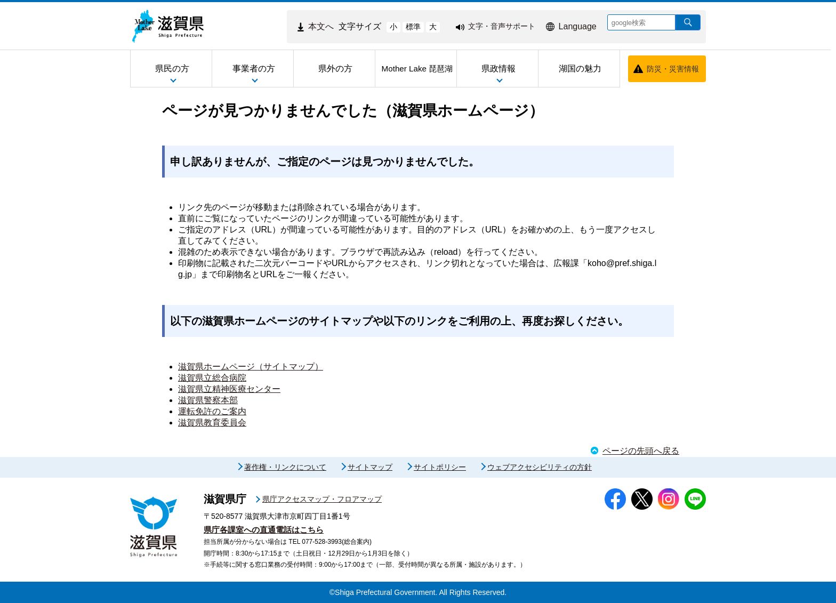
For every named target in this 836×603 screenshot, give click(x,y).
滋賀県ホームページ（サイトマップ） (250, 366)
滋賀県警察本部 (208, 400)
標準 (413, 26)
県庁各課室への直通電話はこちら (264, 529)
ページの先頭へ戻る (640, 450)
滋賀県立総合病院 (212, 377)
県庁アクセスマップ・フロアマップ (322, 499)
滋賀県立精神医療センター (229, 388)
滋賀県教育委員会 (212, 422)
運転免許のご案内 (212, 411)
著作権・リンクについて (285, 467)
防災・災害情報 (673, 69)
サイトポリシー (440, 467)
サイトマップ (370, 467)
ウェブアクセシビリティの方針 (539, 467)
